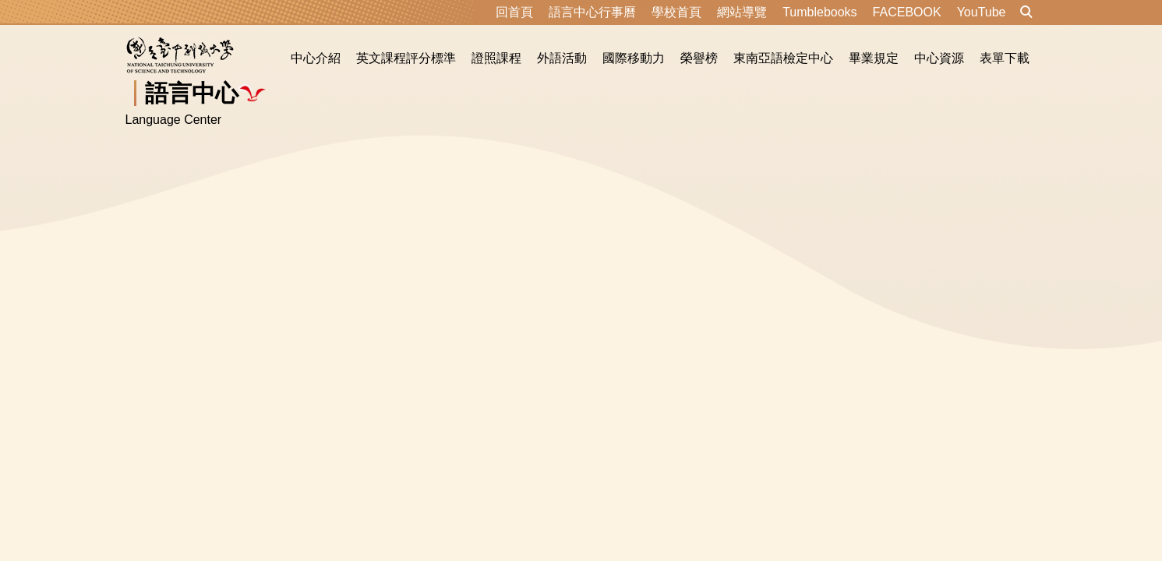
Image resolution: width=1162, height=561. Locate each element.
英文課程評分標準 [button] (406, 58)
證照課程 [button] (496, 58)
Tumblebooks (819, 12)
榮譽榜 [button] (699, 58)
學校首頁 (676, 12)
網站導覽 (742, 12)
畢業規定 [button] (874, 58)
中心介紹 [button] (316, 58)
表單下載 (1005, 58)
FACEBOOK (907, 12)
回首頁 (514, 12)
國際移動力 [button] (633, 58)
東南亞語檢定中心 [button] (783, 58)
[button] (1026, 12)
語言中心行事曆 (592, 12)
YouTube (981, 12)
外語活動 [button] (562, 58)
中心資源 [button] (939, 58)
